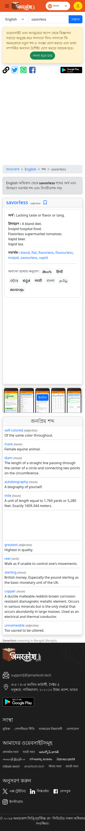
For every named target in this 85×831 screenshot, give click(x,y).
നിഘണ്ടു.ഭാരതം (40, 759)
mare (8, 444)
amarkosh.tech (34, 766)
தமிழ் (63, 280)
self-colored (13, 430)
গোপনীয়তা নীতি (24, 729)
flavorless (46, 252)
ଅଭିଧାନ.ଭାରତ (11, 766)
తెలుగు (47, 271)
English (30, 169)
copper (10, 591)
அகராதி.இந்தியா (14, 759)
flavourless (64, 252)
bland (25, 252)
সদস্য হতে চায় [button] (42, 55)
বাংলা (51, 280)
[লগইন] (78, 6)
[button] (9, 400)
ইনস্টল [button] (42, 397)
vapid (43, 257)
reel (7, 558)
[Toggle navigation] (7, 6)
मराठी (38, 280)
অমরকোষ (12, 169)
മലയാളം (17, 289)
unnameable (14, 625)
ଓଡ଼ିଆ (14, 280)
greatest (11, 544)
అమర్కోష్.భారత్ (48, 752)
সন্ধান (75, 19)
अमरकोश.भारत (10, 752)
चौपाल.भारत (54, 766)
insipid (13, 257)
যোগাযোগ (73, 729)
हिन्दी (59, 271)
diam (8, 457)
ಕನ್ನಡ (26, 280)
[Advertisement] (42, 119)
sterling (10, 572)
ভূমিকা (6, 729)
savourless (28, 257)
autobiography (16, 481)
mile (7, 495)
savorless (17, 202)
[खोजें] (49, 19)
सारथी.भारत (72, 766)
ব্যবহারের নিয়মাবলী (50, 729)
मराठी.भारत (29, 752)
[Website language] (58, 6)
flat (34, 252)
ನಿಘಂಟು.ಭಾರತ (66, 759)
